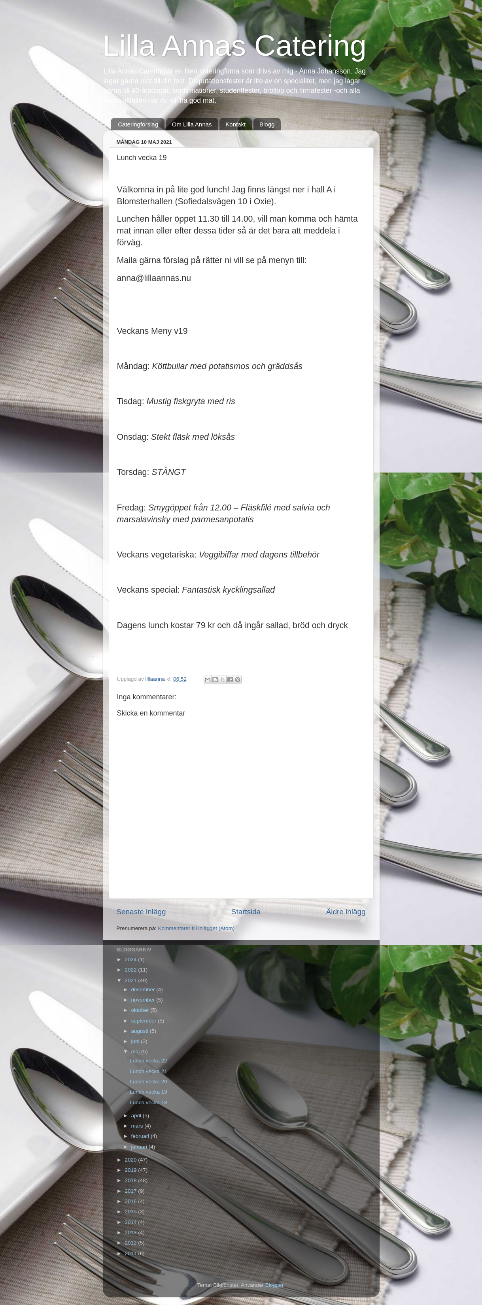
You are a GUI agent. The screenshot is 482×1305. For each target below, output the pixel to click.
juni (136, 1041)
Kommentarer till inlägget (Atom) (196, 928)
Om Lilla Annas (192, 124)
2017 (131, 1191)
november (144, 1000)
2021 (131, 980)
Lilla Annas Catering (235, 45)
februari (141, 1136)
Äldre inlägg (346, 912)
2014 (131, 1222)
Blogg (266, 124)
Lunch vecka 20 (148, 1082)
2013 (131, 1232)
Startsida (246, 912)
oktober (141, 1010)
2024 (131, 959)
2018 (131, 1180)
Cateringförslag (138, 124)
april (137, 1116)
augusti (140, 1031)
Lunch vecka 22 (148, 1061)
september (144, 1021)
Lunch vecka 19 (148, 1092)
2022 (131, 970)
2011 (131, 1253)
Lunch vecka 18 (148, 1102)
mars (138, 1126)
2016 (131, 1201)
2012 (131, 1243)
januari (140, 1147)
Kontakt (235, 124)
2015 (131, 1212)
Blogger (274, 1285)
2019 (131, 1170)
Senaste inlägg (141, 912)
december (144, 989)
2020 (131, 1160)
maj (136, 1052)
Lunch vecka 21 (148, 1071)
